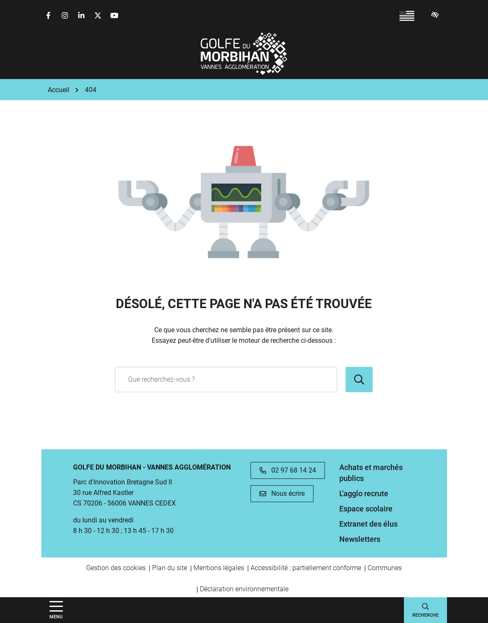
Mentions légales (219, 568)
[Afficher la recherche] (425, 610)
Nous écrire (282, 493)
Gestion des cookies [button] (116, 568)
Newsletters (359, 539)
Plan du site (169, 568)
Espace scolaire (366, 508)
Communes (385, 568)
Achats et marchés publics (371, 473)
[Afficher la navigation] (56, 610)
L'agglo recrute (363, 493)
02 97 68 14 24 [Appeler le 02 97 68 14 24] (287, 470)
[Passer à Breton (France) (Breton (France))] (406, 16)
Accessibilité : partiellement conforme (306, 568)
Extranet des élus (368, 523)
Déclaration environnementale (244, 589)
